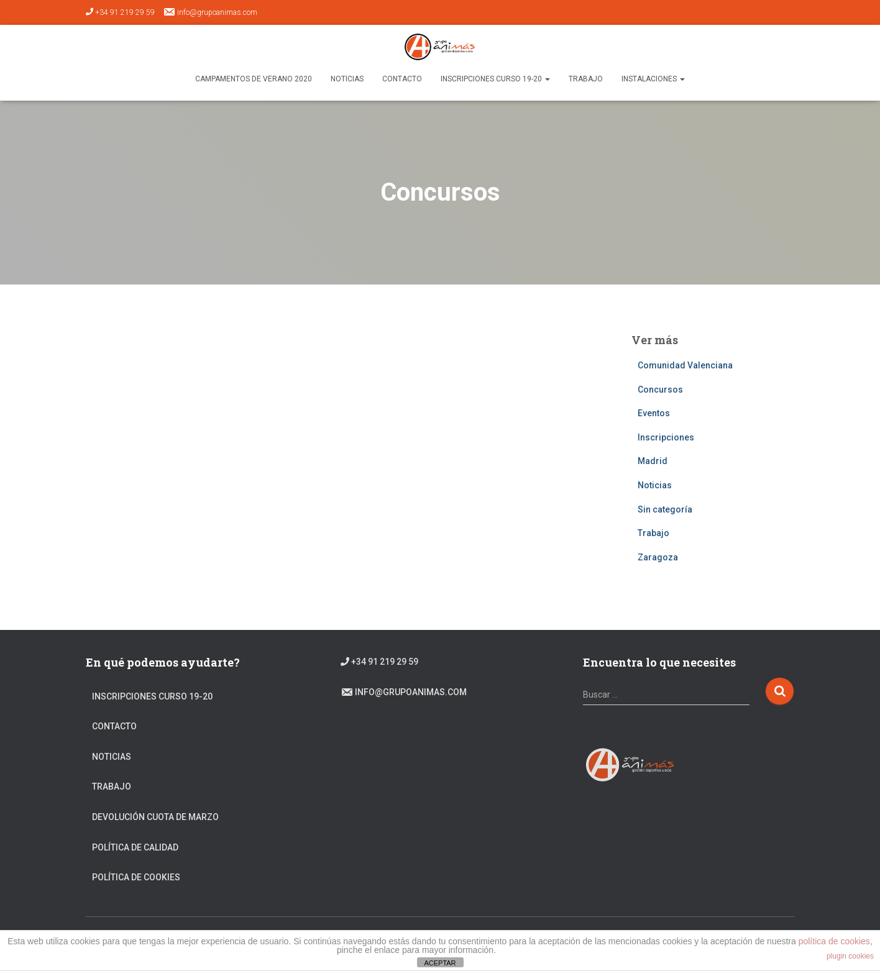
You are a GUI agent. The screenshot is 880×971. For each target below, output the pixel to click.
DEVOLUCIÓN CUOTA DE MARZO (155, 817)
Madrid (652, 461)
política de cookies (834, 941)
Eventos (654, 413)
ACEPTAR (440, 963)
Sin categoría (665, 509)
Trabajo (653, 533)
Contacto (402, 79)
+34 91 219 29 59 (120, 12)
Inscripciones (666, 437)
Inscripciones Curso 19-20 (495, 79)
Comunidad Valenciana (685, 365)
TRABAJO (586, 79)
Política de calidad (135, 847)
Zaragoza (658, 557)
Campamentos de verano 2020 (253, 79)
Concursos (660, 389)
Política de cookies (136, 877)
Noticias (347, 79)
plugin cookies (850, 956)
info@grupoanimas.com (210, 12)
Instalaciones (653, 79)
